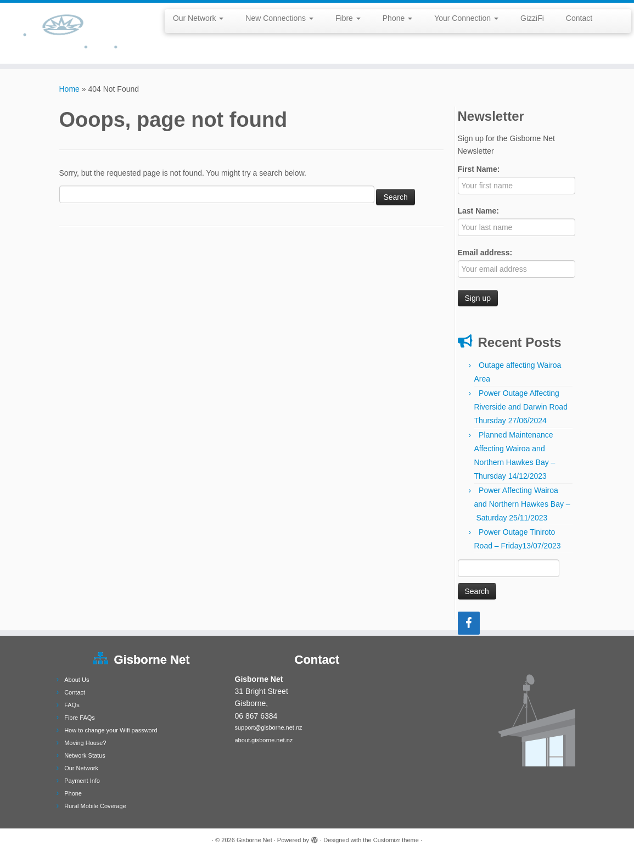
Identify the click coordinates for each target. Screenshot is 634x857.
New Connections (279, 18)
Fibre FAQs (79, 717)
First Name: (479, 169)
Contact (579, 18)
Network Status (84, 755)
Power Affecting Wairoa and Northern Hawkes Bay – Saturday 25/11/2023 (522, 504)
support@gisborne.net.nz (268, 727)
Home (69, 89)
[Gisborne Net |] (74, 33)
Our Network (198, 18)
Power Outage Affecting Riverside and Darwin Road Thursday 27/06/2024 (521, 407)
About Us (76, 679)
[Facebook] (469, 623)
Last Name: (478, 210)
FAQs (72, 705)
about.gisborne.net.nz (264, 740)
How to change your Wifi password (110, 730)
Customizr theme (396, 840)
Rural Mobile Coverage (95, 806)
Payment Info (82, 780)
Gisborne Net (254, 840)
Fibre (348, 18)
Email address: (485, 252)
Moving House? (85, 743)
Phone (397, 18)
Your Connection (466, 18)
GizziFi (532, 18)
